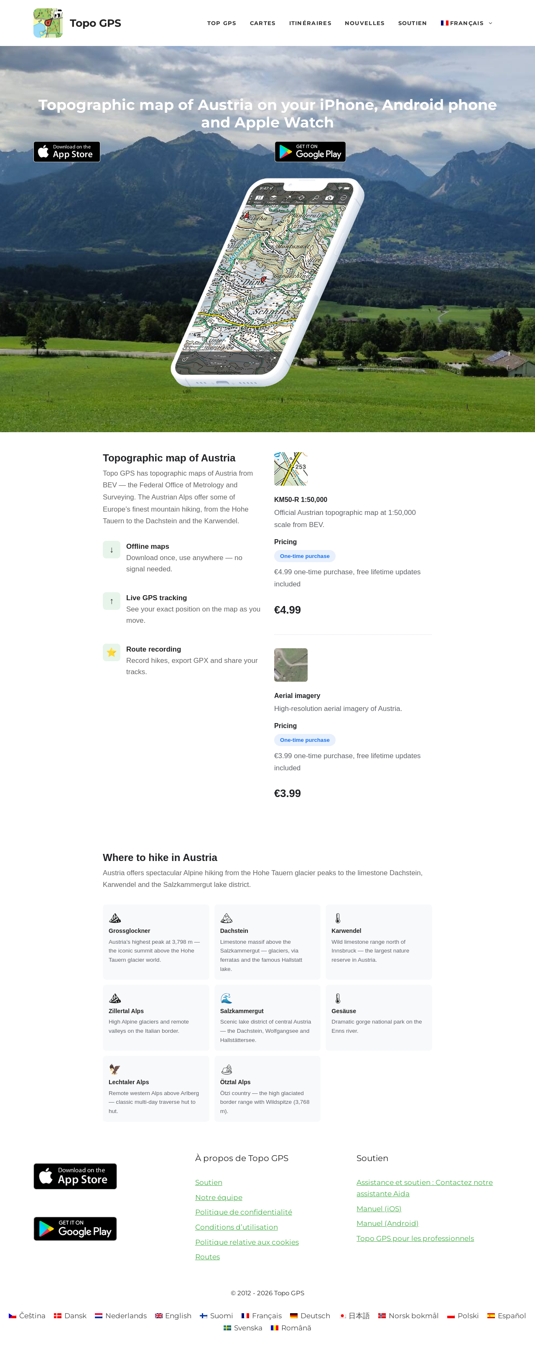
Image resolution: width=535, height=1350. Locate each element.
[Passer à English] (173, 1316)
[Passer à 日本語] (354, 1316)
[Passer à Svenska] (243, 1328)
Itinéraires (310, 23)
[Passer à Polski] (463, 1316)
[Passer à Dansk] (70, 1316)
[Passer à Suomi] (216, 1316)
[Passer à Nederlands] (121, 1316)
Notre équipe (218, 1197)
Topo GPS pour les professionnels (415, 1238)
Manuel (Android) (388, 1223)
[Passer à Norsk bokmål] (408, 1316)
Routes (207, 1257)
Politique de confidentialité (243, 1212)
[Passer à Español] (506, 1316)
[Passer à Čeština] (27, 1316)
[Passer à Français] (261, 1316)
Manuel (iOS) (379, 1209)
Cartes (263, 23)
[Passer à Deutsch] (310, 1316)
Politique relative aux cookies (247, 1242)
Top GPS (222, 23)
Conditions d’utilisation (236, 1227)
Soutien (413, 23)
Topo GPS (95, 23)
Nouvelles (365, 23)
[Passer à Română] (291, 1328)
